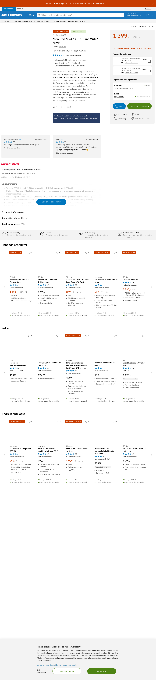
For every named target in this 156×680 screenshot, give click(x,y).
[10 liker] (58, 517)
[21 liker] (58, 434)
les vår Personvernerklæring (66, 665)
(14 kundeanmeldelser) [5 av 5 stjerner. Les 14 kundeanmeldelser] (73, 555)
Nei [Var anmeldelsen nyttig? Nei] (97, 291)
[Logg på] (134, 15)
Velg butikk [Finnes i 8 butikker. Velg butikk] (111, 582)
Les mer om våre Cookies (46, 665)
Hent (119, 106)
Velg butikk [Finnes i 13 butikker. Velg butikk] (140, 497)
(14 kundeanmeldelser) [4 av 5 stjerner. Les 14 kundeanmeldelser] (17, 638)
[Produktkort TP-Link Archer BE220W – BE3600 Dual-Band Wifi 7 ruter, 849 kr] (78, 443)
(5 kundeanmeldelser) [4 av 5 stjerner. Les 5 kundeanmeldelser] (101, 552)
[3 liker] (30, 434)
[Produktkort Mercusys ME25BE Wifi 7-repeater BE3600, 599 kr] (21, 612)
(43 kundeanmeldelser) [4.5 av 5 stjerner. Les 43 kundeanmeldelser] (130, 466)
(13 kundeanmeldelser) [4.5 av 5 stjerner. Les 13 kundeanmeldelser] (102, 469)
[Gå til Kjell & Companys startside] (12, 15)
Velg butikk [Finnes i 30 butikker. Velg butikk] (83, 497)
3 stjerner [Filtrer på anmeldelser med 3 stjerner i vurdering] (35, 250)
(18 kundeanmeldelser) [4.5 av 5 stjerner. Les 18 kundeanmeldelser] (130, 638)
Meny (29, 15)
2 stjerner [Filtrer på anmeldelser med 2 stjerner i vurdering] (35, 253)
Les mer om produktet (62, 107)
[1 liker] (143, 434)
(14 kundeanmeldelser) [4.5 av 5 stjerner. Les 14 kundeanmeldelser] (73, 638)
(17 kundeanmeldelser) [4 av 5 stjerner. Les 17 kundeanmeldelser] (130, 552)
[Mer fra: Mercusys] (10, 165)
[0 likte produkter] (147, 15)
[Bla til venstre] (4, 468)
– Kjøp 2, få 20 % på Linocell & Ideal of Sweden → (75, 3)
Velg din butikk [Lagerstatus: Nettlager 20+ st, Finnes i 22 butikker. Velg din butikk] (119, 97)
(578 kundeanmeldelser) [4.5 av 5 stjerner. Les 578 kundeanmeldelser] (45, 469)
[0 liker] (115, 434)
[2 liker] (151, 26)
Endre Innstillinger (41, 671)
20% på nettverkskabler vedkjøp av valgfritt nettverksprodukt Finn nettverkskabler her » (76, 118)
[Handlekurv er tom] (153, 15)
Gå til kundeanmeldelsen (12, 148)
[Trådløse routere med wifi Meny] (35, 21)
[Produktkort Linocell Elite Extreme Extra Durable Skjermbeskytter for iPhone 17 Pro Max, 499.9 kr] (78, 527)
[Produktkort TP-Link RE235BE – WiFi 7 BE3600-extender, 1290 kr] (134, 612)
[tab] (9, 9)
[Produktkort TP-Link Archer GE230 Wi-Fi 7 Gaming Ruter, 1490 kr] (21, 443)
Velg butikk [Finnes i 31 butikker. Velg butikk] (55, 497)
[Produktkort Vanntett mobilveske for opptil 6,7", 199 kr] (106, 527)
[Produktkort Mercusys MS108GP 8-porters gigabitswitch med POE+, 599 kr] (49, 612)
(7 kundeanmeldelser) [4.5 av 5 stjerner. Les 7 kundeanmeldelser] (16, 469)
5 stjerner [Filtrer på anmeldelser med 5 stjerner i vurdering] (35, 242)
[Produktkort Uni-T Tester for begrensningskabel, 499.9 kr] (21, 527)
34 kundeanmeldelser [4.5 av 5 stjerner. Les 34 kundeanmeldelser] (73, 55)
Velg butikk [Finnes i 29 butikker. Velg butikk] (27, 582)
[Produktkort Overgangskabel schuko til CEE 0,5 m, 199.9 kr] (49, 527)
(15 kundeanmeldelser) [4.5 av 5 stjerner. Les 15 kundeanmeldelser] (73, 469)
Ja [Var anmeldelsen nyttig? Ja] (92, 291)
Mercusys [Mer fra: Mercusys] (62, 47)
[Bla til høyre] (152, 468)
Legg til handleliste (138, 26)
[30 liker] (115, 603)
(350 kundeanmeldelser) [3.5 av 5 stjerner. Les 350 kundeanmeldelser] (17, 552)
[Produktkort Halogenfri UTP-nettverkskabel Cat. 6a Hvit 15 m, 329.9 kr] (106, 612)
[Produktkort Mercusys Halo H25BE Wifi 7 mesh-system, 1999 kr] (78, 612)
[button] (6, 81)
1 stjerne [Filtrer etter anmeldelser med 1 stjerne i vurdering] (35, 257)
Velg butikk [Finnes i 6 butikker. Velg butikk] (111, 497)
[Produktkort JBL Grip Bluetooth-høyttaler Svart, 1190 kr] (134, 527)
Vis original (49, 285)
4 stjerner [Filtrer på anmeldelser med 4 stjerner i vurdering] (35, 246)
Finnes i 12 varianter (131, 63)
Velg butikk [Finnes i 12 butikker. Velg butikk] (55, 582)
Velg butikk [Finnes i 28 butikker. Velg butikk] (27, 497)
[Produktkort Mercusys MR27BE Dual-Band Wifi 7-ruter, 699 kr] (106, 443)
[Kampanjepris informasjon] (140, 37)
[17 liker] (30, 517)
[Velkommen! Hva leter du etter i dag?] (82, 15)
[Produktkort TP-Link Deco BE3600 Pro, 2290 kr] (134, 443)
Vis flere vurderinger (51, 393)
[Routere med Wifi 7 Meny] (53, 21)
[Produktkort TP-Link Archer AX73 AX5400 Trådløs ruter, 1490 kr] (49, 443)
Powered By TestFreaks (91, 386)
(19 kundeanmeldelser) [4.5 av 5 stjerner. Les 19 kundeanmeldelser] (45, 638)
